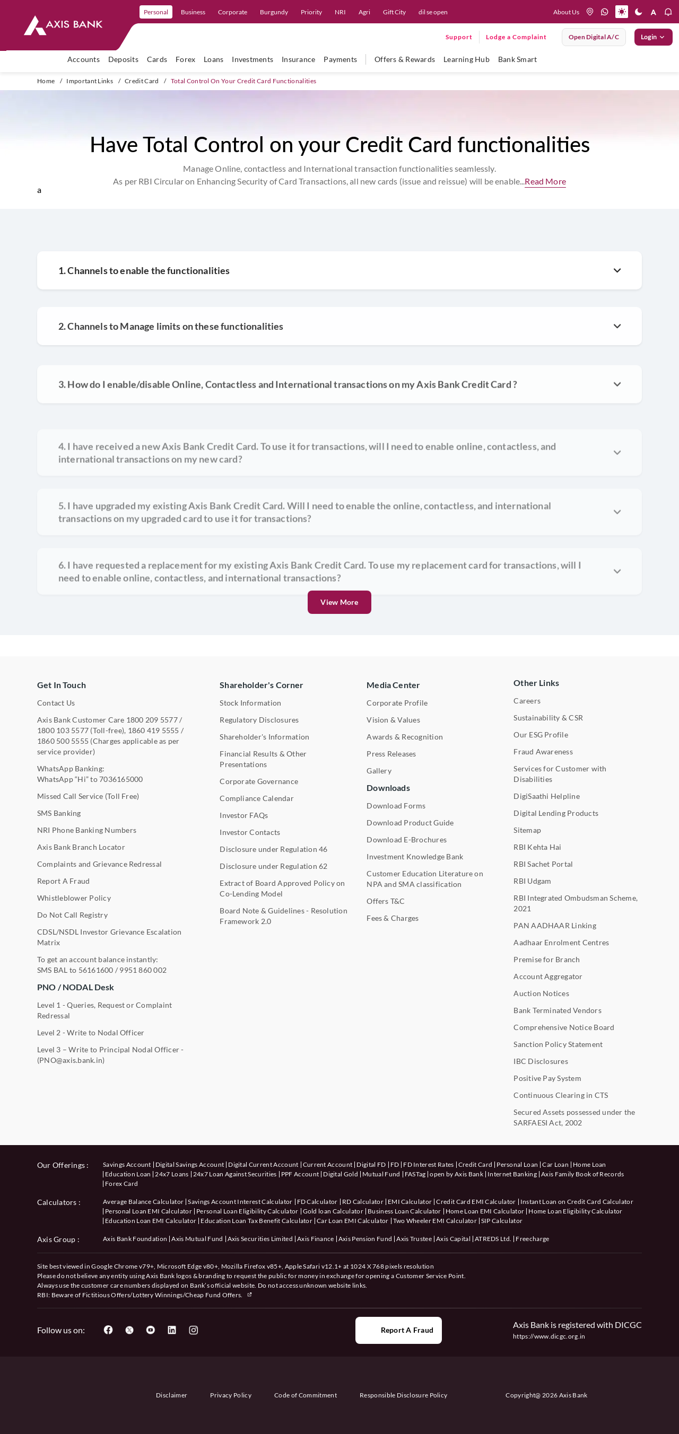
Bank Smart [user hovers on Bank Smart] (517, 59)
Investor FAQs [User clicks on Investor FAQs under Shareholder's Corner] (244, 815)
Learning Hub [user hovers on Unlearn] (466, 59)
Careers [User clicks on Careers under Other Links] (527, 700)
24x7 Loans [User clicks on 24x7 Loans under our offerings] (171, 1174)
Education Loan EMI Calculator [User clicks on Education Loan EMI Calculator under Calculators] (150, 1221)
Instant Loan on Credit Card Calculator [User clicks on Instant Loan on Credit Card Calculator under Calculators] (576, 1202)
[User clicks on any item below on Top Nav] (63, 25)
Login (653, 37)
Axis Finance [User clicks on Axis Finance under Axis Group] (315, 1239)
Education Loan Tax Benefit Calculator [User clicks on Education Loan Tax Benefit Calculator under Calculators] (256, 1221)
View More (339, 601)
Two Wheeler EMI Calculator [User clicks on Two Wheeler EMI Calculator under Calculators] (435, 1221)
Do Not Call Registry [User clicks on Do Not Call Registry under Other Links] (72, 914)
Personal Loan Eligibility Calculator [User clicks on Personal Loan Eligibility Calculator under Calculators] (247, 1211)
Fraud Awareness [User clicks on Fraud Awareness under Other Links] (543, 751)
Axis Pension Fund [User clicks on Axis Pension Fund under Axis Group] (365, 1239)
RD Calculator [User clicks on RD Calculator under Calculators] (363, 1202)
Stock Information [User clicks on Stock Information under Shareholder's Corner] (250, 702)
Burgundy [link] (274, 12)
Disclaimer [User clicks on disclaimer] (171, 1395)
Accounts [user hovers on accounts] (83, 59)
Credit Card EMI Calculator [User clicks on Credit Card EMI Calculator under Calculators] (476, 1202)
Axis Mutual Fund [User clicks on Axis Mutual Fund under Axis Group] (197, 1239)
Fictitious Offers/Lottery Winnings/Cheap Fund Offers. (167, 1295)
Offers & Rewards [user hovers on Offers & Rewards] (405, 59)
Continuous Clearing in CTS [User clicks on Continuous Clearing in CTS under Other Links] (560, 1094)
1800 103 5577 (63, 730)
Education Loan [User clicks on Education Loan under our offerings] (128, 1174)
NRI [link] (340, 12)
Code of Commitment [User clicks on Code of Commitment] (305, 1395)
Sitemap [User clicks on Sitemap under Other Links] (527, 829)
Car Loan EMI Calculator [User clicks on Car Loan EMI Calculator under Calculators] (352, 1221)
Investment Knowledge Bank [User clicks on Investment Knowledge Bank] (415, 856)
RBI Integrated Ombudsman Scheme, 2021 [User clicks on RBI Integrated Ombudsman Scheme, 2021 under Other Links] (575, 903)
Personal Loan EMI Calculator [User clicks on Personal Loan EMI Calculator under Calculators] (148, 1211)
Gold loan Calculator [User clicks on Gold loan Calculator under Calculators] (333, 1211)
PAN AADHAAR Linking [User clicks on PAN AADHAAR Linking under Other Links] (554, 925)
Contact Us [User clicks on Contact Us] (56, 702)
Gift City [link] (394, 12)
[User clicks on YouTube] (150, 1330)
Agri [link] (364, 12)
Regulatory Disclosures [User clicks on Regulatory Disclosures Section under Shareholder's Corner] (259, 719)
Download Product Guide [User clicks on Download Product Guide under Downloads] (410, 822)
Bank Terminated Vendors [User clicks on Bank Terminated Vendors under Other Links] (557, 1010)
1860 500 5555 (63, 740)
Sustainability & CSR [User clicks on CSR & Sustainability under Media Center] (548, 717)
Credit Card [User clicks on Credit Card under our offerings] (475, 1164)
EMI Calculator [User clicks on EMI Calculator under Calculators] (410, 1202)
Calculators (57, 1202)
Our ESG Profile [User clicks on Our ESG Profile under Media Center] (540, 734)
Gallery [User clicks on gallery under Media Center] (379, 770)
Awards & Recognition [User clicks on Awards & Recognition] (405, 736)
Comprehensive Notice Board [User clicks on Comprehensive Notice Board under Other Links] (563, 1027)
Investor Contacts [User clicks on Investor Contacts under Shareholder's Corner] (250, 832)
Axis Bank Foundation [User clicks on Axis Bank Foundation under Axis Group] (135, 1239)
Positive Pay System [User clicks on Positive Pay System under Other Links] (547, 1078)
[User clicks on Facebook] (108, 1330)
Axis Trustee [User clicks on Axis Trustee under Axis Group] (414, 1239)
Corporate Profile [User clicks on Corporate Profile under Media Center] (397, 702)
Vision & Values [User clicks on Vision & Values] (393, 719)
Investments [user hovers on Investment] (252, 59)
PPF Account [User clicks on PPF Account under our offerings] (300, 1174)
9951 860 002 (143, 969)
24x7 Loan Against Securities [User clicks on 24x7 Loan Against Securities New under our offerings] (235, 1174)
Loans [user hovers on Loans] (213, 59)
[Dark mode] (638, 11)
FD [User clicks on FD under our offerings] (394, 1164)
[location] (590, 11)
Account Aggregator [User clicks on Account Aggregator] (547, 976)
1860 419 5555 (153, 730)
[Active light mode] (621, 11)
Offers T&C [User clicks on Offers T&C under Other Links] (386, 900)
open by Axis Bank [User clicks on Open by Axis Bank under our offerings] (456, 1174)
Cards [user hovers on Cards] (157, 59)
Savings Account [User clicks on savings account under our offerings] (127, 1164)
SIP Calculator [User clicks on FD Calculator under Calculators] (502, 1221)
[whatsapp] (604, 11)
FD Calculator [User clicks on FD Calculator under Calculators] (317, 1202)
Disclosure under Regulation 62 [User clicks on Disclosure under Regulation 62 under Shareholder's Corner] (273, 865)
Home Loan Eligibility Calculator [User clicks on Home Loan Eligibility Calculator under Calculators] (575, 1211)
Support (459, 37)
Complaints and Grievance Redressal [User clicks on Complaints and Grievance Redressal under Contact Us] (99, 863)
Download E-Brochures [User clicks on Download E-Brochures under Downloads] (407, 839)
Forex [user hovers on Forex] (185, 59)
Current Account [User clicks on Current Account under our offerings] (328, 1164)
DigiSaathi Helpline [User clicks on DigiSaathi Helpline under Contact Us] (546, 795)
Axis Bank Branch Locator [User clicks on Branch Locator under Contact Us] (81, 846)
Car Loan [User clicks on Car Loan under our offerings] (555, 1164)
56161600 (96, 969)
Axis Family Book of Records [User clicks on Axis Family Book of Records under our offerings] (582, 1174)
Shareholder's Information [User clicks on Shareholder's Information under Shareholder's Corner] (264, 736)
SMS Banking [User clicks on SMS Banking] (59, 812)
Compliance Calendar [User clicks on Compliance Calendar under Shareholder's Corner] (257, 798)
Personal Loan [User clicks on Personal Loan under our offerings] (517, 1164)
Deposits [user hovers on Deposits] (123, 59)
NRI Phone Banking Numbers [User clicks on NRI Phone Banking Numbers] (86, 829)
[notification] (668, 11)
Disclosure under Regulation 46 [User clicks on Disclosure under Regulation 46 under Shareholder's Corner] (273, 849)
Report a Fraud (398, 1330)
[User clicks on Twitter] (129, 1330)
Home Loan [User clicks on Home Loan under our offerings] (589, 1164)
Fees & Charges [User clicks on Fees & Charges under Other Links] (393, 917)
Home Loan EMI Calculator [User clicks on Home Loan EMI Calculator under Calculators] (485, 1211)
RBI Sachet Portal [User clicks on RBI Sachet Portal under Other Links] (543, 863)
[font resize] (653, 11)
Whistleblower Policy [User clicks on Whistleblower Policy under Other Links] (74, 897)
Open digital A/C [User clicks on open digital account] (594, 37)
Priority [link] (311, 12)
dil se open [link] (433, 12)
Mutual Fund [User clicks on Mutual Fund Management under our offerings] (381, 1174)
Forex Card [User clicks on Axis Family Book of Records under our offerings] (121, 1183)
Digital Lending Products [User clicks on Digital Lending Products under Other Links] (555, 812)
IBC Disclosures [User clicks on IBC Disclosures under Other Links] (540, 1061)
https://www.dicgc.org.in (549, 1336)
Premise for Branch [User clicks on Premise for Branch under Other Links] (546, 959)
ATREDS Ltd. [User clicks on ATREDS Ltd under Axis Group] (493, 1239)
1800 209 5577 (152, 719)
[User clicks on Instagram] (193, 1330)
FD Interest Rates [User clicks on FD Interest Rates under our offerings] (428, 1164)
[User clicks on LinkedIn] (172, 1330)
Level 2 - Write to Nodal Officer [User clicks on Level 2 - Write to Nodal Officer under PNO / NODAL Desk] (91, 1032)
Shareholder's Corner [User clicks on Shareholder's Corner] (261, 685)
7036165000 (121, 779)
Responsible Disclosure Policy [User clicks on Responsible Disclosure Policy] (403, 1395)
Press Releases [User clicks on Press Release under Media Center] (391, 753)
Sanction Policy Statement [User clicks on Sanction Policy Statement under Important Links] (558, 1044)
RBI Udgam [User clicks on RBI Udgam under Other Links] (532, 880)
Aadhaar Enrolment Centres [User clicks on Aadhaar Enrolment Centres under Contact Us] (561, 942)
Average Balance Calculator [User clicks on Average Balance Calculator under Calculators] (143, 1202)
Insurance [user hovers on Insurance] (298, 59)
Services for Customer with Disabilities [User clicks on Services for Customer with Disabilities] (559, 774)
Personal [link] (156, 12)
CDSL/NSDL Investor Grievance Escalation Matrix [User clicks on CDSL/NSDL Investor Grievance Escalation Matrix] (109, 937)
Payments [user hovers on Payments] (340, 59)
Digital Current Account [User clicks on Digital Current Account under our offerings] (263, 1164)
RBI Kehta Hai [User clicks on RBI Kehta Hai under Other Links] (537, 846)
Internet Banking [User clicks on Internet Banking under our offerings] (512, 1174)
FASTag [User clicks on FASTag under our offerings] (415, 1174)
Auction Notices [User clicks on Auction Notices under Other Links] (541, 993)
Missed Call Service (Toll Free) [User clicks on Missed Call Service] (88, 795)
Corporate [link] (232, 12)
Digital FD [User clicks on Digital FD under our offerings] (371, 1164)
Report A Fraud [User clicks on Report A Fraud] (63, 880)
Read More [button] (545, 181)
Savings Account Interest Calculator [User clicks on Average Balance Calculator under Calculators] (240, 1202)
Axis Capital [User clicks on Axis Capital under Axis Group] (453, 1239)
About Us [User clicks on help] (566, 12)
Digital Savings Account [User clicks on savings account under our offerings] (189, 1164)
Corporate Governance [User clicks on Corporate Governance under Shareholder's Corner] (259, 781)
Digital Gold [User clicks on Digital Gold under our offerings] (340, 1174)
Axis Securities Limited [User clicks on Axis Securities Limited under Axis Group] (260, 1239)
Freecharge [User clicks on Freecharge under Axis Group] (532, 1239)
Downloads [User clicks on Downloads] (388, 787)
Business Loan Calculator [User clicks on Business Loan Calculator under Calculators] (404, 1211)
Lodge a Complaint (516, 37)
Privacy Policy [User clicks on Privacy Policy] (230, 1395)
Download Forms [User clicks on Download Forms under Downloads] (396, 805)
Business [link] (193, 12)
